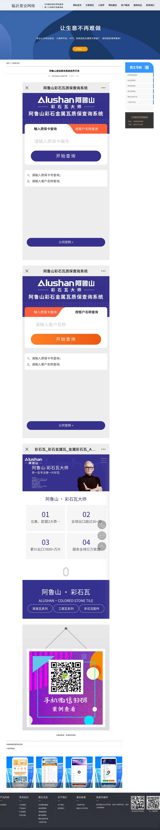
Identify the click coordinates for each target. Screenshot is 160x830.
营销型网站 (132, 86)
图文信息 (43, 797)
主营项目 (90, 5)
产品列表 (4, 797)
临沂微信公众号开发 (103, 804)
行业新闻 (22, 812)
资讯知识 (24, 797)
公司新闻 (22, 805)
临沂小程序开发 (118, 804)
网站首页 (77, 5)
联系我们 (150, 5)
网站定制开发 (132, 97)
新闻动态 (138, 5)
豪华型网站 (132, 91)
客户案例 (125, 5)
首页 (8, 63)
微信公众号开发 (82, 808)
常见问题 (22, 815)
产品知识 (22, 808)
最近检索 (81, 797)
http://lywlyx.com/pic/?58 (59, 76)
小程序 (101, 5)
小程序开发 (15, 63)
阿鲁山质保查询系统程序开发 (64, 71)
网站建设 (113, 5)
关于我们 (61, 805)
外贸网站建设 (132, 75)
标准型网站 (132, 80)
